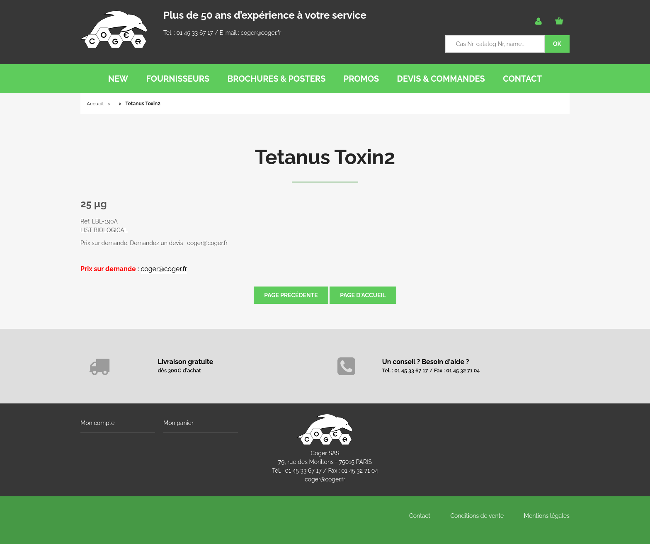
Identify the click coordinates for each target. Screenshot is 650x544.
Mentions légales (547, 515)
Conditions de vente (477, 515)
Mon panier (178, 423)
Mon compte (97, 423)
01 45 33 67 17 (194, 32)
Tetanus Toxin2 (325, 157)
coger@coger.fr (261, 32)
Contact (419, 515)
